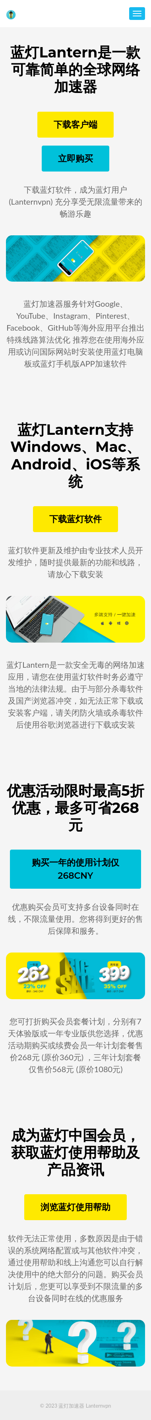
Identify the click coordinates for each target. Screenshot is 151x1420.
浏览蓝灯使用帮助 (75, 1207)
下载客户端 (75, 124)
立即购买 (75, 158)
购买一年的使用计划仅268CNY (75, 869)
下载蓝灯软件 (75, 519)
